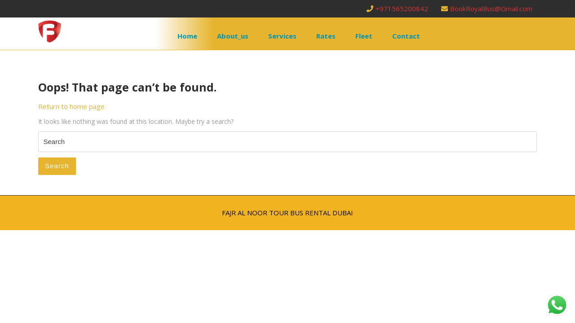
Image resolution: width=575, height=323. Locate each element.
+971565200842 (398, 8)
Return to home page (71, 106)
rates (326, 35)
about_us (232, 35)
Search (57, 166)
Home (187, 35)
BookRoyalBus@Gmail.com (486, 8)
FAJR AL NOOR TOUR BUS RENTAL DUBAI (287, 212)
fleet (363, 35)
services (282, 35)
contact (406, 35)
